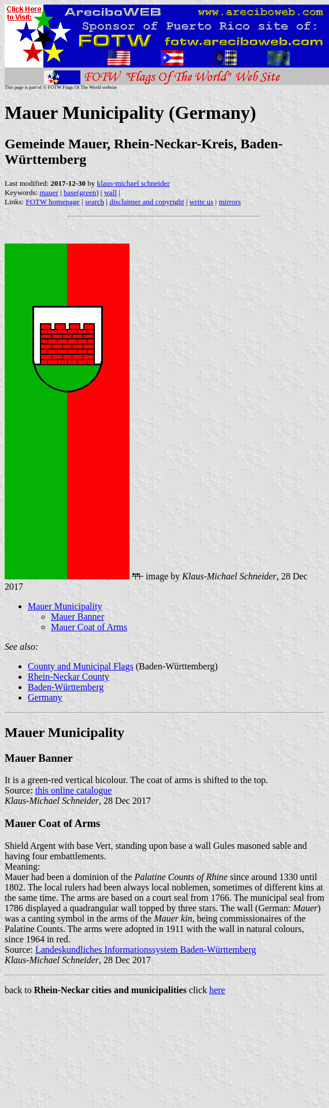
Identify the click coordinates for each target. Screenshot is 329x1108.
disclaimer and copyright (146, 201)
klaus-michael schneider (133, 183)
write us (202, 201)
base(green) (81, 192)
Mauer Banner (77, 617)
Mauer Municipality (65, 606)
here (217, 990)
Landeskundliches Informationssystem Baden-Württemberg (145, 949)
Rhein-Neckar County (68, 677)
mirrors (230, 201)
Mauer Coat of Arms (89, 627)
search (94, 201)
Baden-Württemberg (65, 687)
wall (110, 192)
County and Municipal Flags (81, 666)
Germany (45, 697)
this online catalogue (73, 790)
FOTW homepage (52, 201)
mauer (48, 192)
